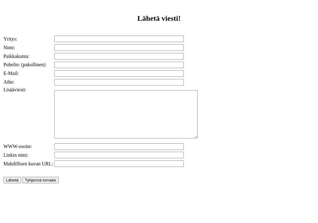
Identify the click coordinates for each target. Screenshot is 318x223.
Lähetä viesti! (158, 18)
